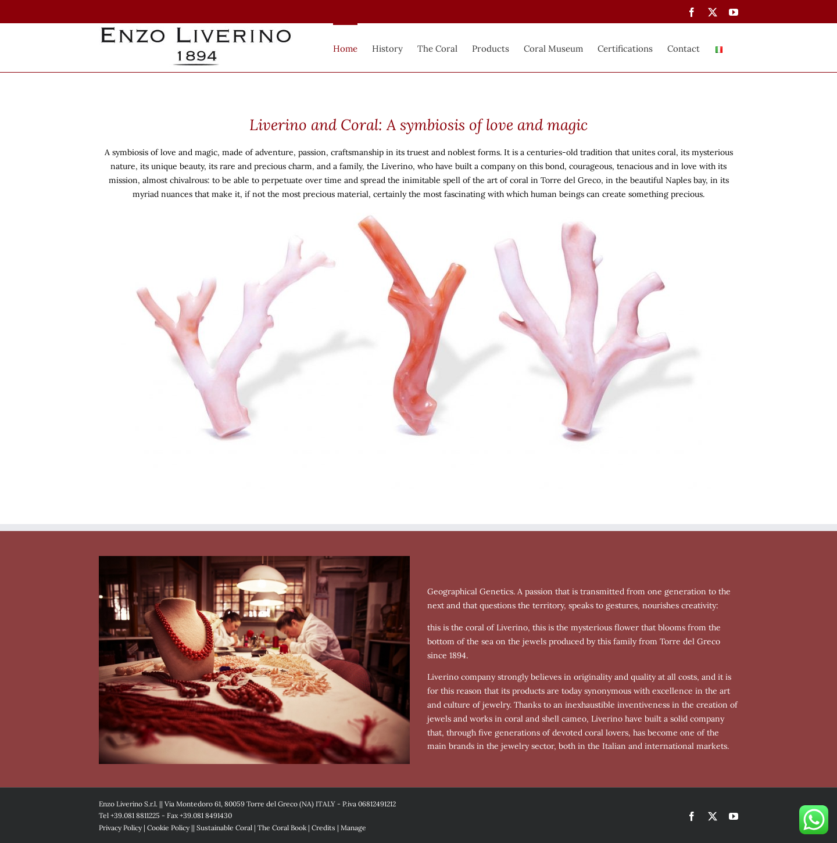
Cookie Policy (168, 827)
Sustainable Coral (224, 827)
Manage (353, 827)
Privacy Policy (120, 827)
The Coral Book (281, 827)
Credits (323, 827)
